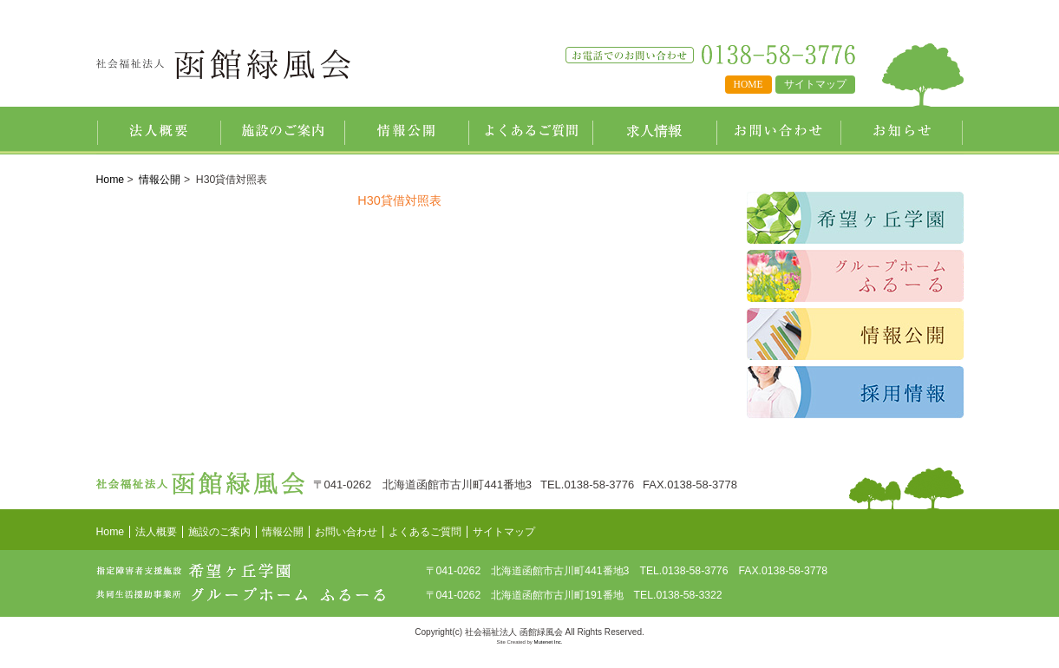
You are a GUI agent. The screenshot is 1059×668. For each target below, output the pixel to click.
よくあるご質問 (530, 130)
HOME (748, 84)
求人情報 (654, 130)
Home (110, 180)
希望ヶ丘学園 (855, 218)
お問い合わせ (778, 130)
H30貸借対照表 (399, 200)
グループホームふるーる (855, 276)
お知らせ (902, 130)
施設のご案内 (282, 130)
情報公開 (406, 130)
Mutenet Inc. (548, 642)
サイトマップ (815, 84)
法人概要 (158, 130)
